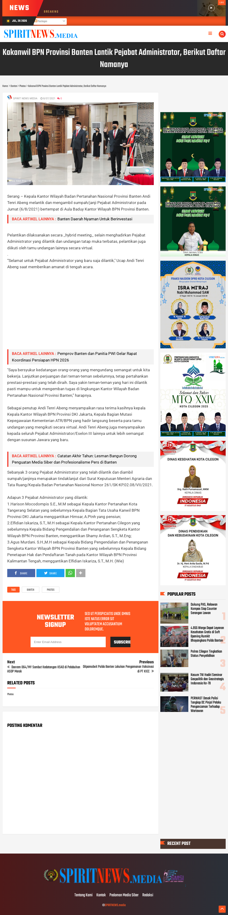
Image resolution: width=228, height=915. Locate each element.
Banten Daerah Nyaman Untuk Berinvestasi (94, 219)
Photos (50, 590)
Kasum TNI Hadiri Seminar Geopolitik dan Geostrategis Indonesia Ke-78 (207, 679)
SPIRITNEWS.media (115, 905)
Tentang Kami (83, 895)
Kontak (101, 895)
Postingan (41, 21)
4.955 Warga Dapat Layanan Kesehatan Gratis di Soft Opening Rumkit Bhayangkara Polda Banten (207, 634)
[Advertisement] (80, 313)
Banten (30, 590)
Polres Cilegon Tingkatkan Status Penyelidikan (206, 653)
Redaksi (147, 895)
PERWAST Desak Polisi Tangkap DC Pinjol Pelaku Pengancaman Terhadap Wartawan (206, 704)
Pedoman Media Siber (124, 895)
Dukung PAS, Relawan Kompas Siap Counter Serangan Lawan (204, 609)
